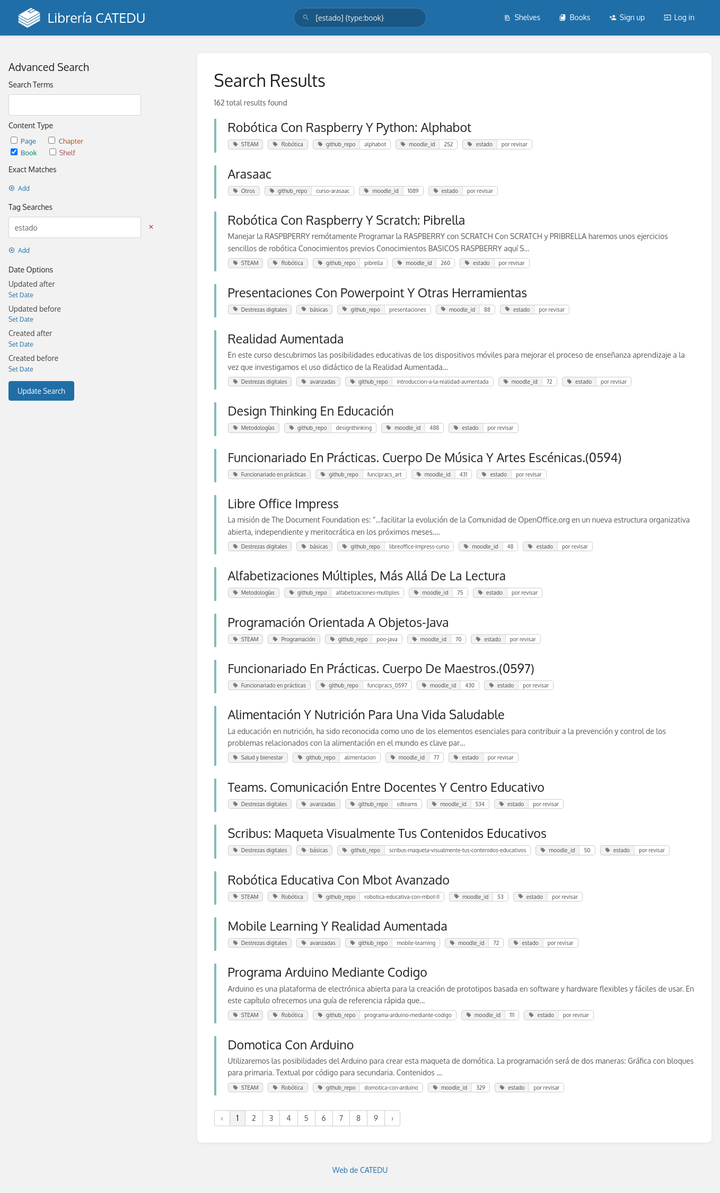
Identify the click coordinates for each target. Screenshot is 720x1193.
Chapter (65, 140)
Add (19, 188)
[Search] (306, 17)
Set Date (20, 295)
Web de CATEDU (360, 1169)
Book (25, 152)
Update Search (41, 390)
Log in (679, 17)
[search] (360, 18)
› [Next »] (392, 1118)
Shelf (62, 152)
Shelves (522, 17)
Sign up (627, 17)
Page (24, 140)
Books (574, 17)
